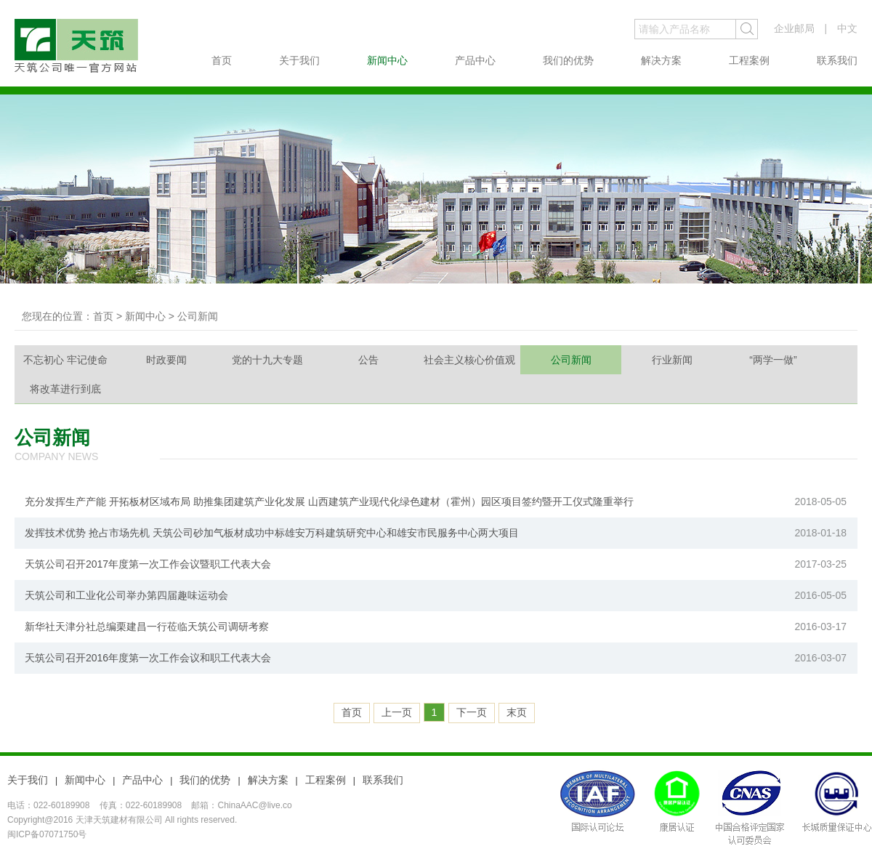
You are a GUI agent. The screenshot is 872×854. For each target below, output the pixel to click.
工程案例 (749, 60)
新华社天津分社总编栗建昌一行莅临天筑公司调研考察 (147, 626)
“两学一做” (772, 360)
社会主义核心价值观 (469, 360)
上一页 (397, 712)
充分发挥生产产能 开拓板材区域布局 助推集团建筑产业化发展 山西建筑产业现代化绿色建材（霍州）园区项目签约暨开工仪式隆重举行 (329, 501)
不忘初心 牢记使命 (65, 360)
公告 (368, 360)
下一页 (471, 712)
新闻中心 (387, 60)
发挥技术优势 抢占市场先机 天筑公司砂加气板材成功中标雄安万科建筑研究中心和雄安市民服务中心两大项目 (272, 533)
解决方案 (661, 60)
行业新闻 (672, 360)
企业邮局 (794, 28)
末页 (516, 712)
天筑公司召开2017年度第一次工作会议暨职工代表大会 (148, 564)
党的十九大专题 (267, 360)
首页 (221, 60)
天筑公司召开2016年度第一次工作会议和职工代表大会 (148, 658)
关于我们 (299, 60)
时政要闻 (166, 360)
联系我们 (837, 60)
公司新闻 (571, 360)
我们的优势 (568, 60)
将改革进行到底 (65, 389)
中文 (847, 28)
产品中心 (475, 60)
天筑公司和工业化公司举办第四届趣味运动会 (126, 595)
